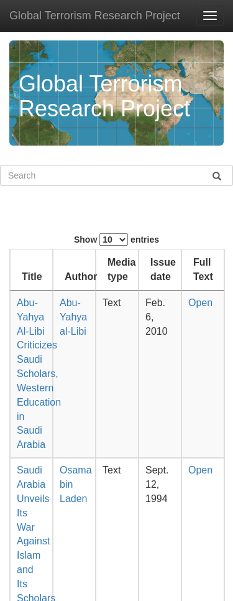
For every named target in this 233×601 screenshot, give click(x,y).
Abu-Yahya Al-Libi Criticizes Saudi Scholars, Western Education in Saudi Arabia (39, 373)
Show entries (116, 239)
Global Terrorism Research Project (94, 15)
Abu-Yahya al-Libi (73, 317)
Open (200, 302)
